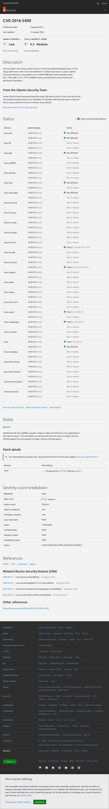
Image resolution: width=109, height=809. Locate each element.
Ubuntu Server (9, 681)
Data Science (56, 651)
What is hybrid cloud (93, 687)
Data (44, 741)
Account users (63, 726)
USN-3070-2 (8, 583)
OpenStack (8, 627)
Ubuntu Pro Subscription (49, 735)
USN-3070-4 (8, 595)
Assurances (53, 699)
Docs (77, 633)
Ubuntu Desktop (10, 675)
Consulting (68, 633)
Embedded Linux (57, 663)
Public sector (67, 751)
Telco (77, 751)
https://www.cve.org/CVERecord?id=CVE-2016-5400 (26, 608)
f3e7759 (62, 471)
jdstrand (6, 427)
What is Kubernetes (47, 639)
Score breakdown (31, 51)
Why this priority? (10, 51)
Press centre (92, 761)
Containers (8, 711)
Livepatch (67, 696)
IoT (4, 663)
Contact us (9, 761)
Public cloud (63, 690)
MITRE (6, 564)
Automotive (44, 751)
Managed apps (45, 645)
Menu (104, 3)
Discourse (85, 726)
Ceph (5, 633)
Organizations (45, 675)
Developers (58, 675)
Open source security (48, 745)
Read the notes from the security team (20, 107)
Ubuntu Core (9, 669)
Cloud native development (86, 745)
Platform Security (46, 696)
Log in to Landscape (93, 705)
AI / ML (6, 651)
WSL (59, 720)
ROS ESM (43, 657)
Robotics (7, 657)
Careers (64, 761)
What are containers (47, 711)
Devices (87, 735)
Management (73, 663)
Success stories (55, 669)
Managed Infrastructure (73, 741)
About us (42, 761)
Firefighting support (47, 729)
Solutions (7, 741)
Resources (88, 639)
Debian (33, 564)
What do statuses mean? (36, 407)
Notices (42, 699)
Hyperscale (43, 681)
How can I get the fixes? (13, 407)
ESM (58, 696)
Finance (84, 751)
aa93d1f (78, 471)
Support (68, 627)
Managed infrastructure (14, 645)
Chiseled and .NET (84, 711)
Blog (72, 761)
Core (65, 720)
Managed (57, 633)
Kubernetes (8, 639)
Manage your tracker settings (18, 802)
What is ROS (54, 657)
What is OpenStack (47, 627)
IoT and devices (66, 745)
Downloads (8, 720)
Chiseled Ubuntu (66, 711)
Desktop (42, 720)
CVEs (94, 696)
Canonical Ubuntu (11, 3)
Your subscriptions (47, 726)
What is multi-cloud (47, 690)
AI (39, 741)
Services (68, 669)
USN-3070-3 (8, 589)
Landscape (8, 705)
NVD (13, 564)
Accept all (40, 802)
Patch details (55, 407)
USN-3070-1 (8, 577)
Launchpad (22, 564)
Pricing (75, 726)
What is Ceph (44, 633)
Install (60, 627)
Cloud (5, 687)
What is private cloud (72, 687)
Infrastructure (54, 741)
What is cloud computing (49, 687)
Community (68, 657)
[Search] (98, 3)
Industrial (55, 751)
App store (43, 663)
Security (6, 696)
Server (51, 720)
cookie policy (26, 795)
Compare (64, 705)
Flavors (69, 675)
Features (42, 669)
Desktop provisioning (72, 735)
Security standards (82, 696)
